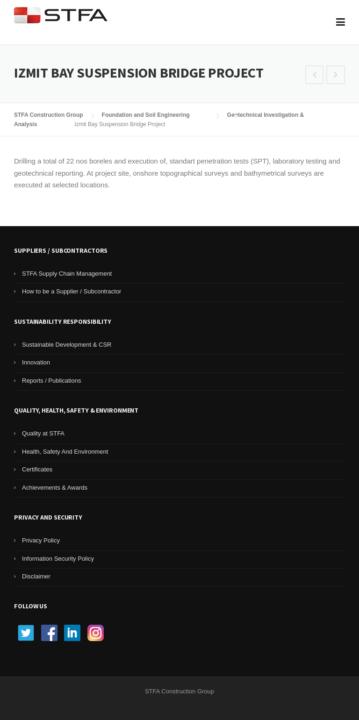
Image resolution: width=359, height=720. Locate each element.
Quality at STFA (43, 433)
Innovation (36, 362)
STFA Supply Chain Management (67, 273)
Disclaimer (36, 576)
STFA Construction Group (48, 115)
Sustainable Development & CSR (67, 344)
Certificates (37, 469)
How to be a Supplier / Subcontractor (71, 291)
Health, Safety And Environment (65, 451)
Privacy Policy (41, 540)
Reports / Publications (51, 380)
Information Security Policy (58, 558)
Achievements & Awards (54, 487)
